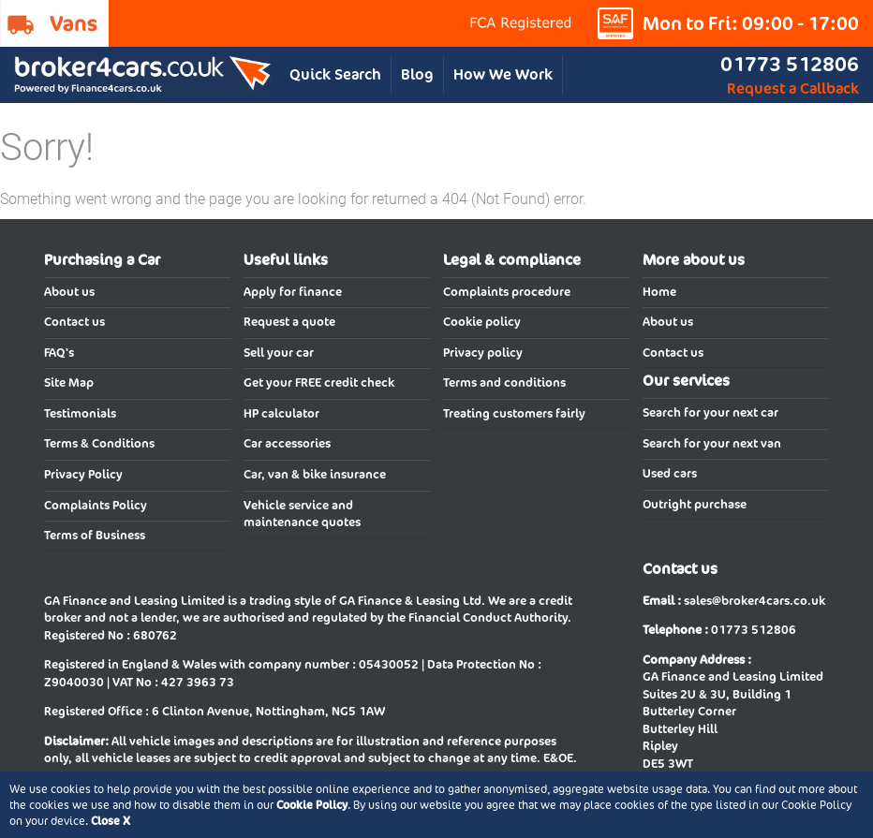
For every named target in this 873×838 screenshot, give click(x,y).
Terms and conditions (504, 382)
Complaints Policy (95, 505)
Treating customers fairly (514, 413)
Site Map (69, 382)
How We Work (503, 74)
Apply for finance (293, 292)
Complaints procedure (506, 292)
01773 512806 (789, 64)
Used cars (670, 473)
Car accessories (287, 443)
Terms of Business (94, 535)
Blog (417, 74)
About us (69, 292)
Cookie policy (482, 322)
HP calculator (281, 413)
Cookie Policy (312, 805)
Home (659, 292)
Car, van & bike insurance (315, 474)
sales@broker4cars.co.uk (754, 601)
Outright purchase (695, 504)
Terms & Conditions (99, 443)
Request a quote (289, 322)
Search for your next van (712, 443)
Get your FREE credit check (319, 382)
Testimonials (80, 413)
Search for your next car (710, 412)
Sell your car (279, 352)
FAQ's (59, 352)
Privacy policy (483, 352)
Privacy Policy (83, 474)
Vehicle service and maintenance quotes (302, 514)
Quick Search (335, 74)
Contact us (74, 322)
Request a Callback (793, 88)
